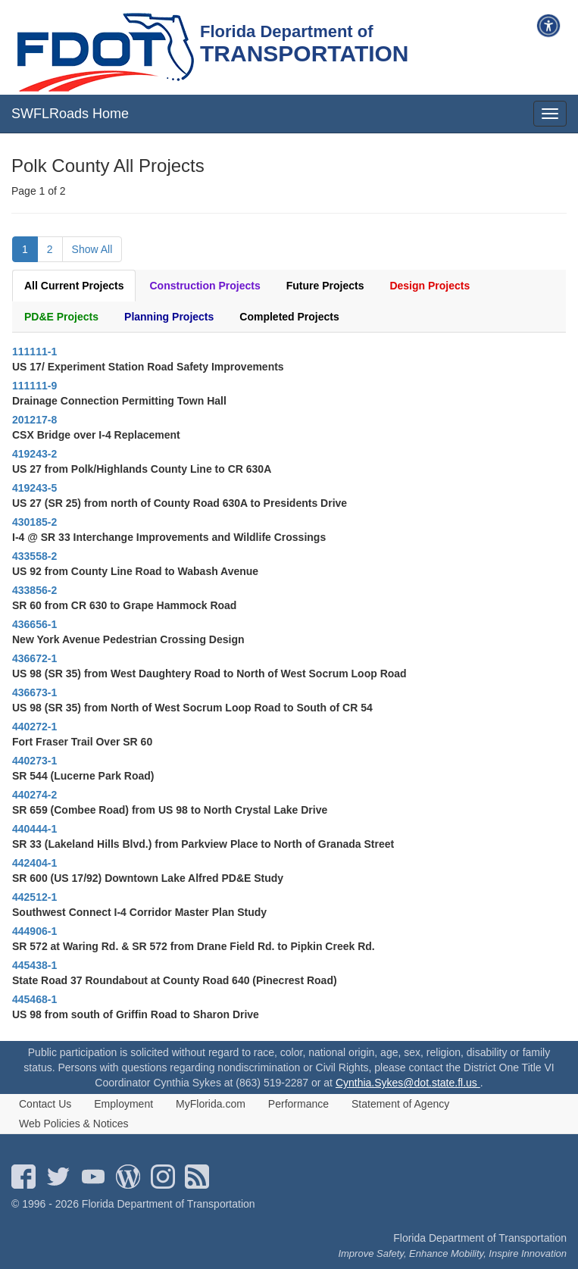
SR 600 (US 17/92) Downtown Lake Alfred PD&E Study (147, 878)
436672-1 (34, 658)
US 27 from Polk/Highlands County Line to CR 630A (141, 469)
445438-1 (34, 965)
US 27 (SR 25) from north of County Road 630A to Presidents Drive (179, 503)
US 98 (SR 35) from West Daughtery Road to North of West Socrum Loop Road (209, 673)
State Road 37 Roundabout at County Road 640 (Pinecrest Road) (174, 980)
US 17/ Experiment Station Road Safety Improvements (148, 367)
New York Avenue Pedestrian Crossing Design (128, 639)
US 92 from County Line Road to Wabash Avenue (135, 571)
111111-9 (34, 386)
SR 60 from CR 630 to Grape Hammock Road (124, 605)
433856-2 (34, 590)
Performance (298, 1104)
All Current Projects (73, 286)
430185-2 (34, 522)
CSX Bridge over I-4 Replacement (96, 435)
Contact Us (45, 1104)
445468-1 (34, 999)
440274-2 (34, 795)
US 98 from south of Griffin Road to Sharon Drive (135, 1014)
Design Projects (429, 286)
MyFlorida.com (210, 1104)
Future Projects (325, 286)
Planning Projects (169, 317)
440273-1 (34, 761)
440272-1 (34, 726)
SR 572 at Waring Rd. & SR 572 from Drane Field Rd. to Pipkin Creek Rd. (193, 946)
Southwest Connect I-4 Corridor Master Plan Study (139, 912)
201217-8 (34, 420)
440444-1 (34, 829)
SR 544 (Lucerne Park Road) (83, 776)
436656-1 (34, 624)
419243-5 (34, 488)
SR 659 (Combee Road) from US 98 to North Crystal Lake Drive (169, 810)
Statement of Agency (400, 1104)
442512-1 (34, 897)
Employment (123, 1104)
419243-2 (34, 454)
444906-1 (34, 931)
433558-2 (34, 556)
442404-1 (34, 863)
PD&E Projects (61, 317)
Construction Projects (204, 286)
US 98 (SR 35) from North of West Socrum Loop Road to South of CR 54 (192, 708)
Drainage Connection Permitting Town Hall (119, 401)
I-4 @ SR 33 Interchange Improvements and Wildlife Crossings (169, 537)
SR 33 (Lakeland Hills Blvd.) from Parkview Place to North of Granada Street (203, 844)
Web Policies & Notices (73, 1123)
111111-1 (34, 351)
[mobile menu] (550, 114)
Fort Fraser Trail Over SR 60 (82, 742)
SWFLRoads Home (70, 113)
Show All (92, 249)
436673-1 (34, 692)
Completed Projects (289, 317)
